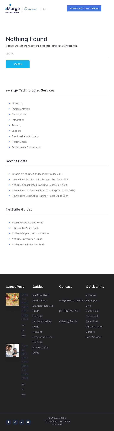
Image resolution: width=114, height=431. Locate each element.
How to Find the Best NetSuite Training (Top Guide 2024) (43, 190)
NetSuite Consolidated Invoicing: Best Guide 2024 (39, 185)
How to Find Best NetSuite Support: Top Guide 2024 (40, 179)
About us (91, 295)
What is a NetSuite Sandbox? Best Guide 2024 (37, 174)
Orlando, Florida (68, 321)
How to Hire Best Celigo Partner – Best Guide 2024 (40, 195)
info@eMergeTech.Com (72, 300)
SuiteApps (91, 300)
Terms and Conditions (92, 319)
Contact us (92, 311)
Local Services (94, 337)
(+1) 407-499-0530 (69, 311)
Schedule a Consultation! (84, 8)
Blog (88, 305)
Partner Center (94, 326)
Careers (90, 331)
